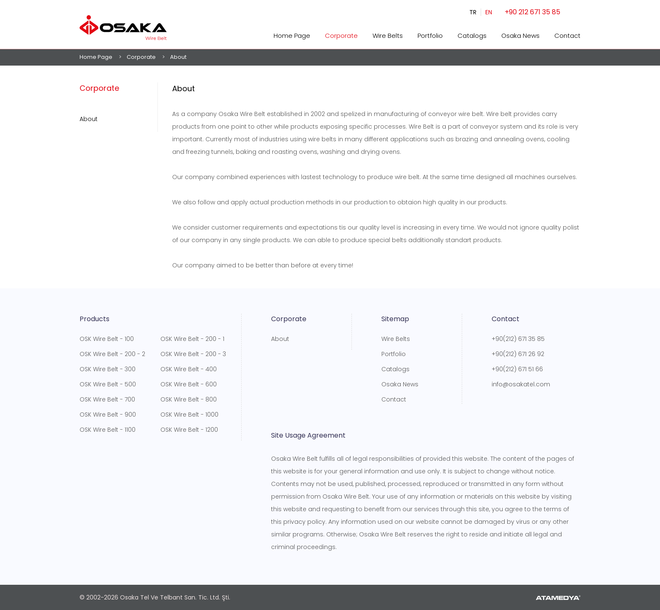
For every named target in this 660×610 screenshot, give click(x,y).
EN (488, 12)
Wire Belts (388, 35)
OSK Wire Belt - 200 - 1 (192, 339)
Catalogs (472, 35)
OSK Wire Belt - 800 (188, 399)
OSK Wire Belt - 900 (108, 414)
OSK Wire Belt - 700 (107, 399)
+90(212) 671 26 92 (518, 354)
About (89, 119)
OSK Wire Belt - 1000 (189, 414)
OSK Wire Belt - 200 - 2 (112, 354)
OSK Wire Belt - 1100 (108, 429)
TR (472, 12)
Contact (567, 35)
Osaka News (520, 35)
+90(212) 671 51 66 (517, 369)
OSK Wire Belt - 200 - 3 (193, 354)
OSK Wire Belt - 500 (108, 384)
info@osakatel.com (521, 384)
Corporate (341, 35)
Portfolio (430, 35)
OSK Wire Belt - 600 (188, 384)
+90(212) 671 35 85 (518, 339)
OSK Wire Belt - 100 (107, 339)
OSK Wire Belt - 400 (188, 369)
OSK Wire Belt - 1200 (189, 429)
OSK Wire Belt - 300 (108, 369)
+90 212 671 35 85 (532, 12)
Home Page (292, 35)
